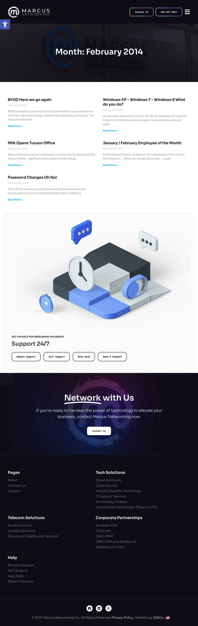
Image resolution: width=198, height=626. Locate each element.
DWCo (158, 618)
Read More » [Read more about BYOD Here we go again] (15, 126)
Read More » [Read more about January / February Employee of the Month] (110, 165)
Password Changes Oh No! (32, 177)
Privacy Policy (122, 618)
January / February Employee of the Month (142, 143)
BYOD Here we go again (29, 99)
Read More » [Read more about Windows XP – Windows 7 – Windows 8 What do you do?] (110, 130)
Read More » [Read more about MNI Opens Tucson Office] (15, 165)
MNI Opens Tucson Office (31, 143)
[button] (5, 24)
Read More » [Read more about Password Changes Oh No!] (15, 199)
